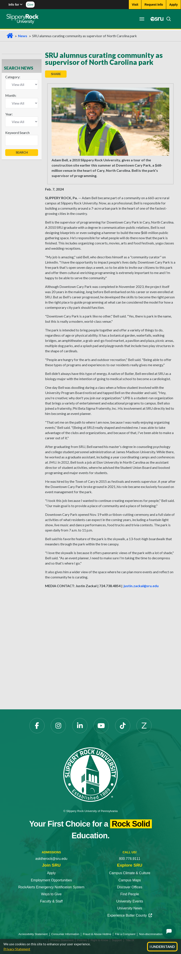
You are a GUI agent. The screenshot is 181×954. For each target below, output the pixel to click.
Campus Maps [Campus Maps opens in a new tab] (129, 880)
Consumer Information (65, 934)
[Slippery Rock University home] (90, 774)
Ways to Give (51, 894)
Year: (9, 114)
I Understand (162, 946)
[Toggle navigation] (141, 18)
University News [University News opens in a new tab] (129, 908)
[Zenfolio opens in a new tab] (144, 725)
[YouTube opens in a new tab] (101, 725)
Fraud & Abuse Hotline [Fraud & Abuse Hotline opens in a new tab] (97, 934)
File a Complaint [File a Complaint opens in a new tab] (125, 934)
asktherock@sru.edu (51, 858)
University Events (129, 901)
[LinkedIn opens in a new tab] (79, 725)
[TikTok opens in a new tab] (122, 725)
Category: (12, 77)
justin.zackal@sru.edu (141, 586)
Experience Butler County (129, 915)
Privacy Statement (16, 949)
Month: (10, 95)
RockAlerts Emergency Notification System (51, 887)
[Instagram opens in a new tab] (58, 725)
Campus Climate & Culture (129, 873)
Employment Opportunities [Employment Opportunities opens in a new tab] (51, 880)
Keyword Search (17, 132)
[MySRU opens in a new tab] (156, 18)
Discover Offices (129, 887)
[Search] (167, 19)
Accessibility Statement (33, 934)
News (22, 36)
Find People (129, 894)
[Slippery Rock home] (23, 19)
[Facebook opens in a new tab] (37, 725)
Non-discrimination (151, 934)
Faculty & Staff (51, 901)
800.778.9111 (129, 858)
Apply (51, 873)
